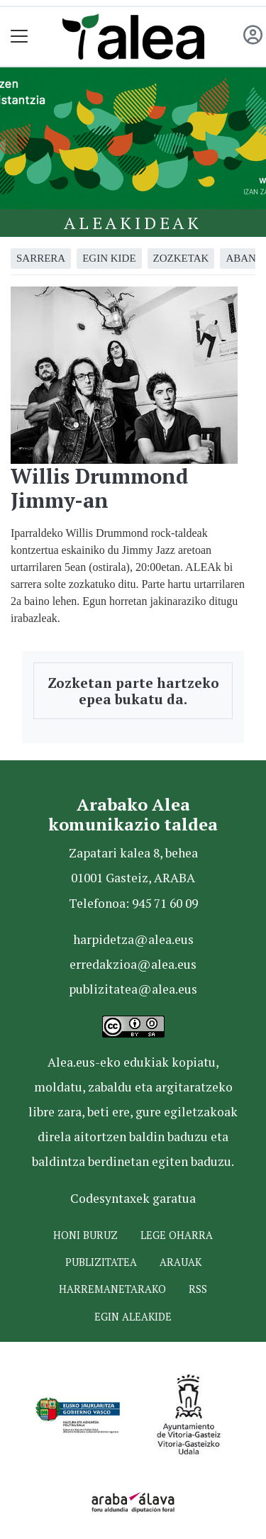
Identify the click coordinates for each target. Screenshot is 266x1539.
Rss (198, 1289)
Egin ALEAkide (133, 1316)
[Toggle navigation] (19, 36)
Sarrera (40, 258)
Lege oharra (176, 1235)
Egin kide (108, 258)
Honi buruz (85, 1235)
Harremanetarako (112, 1289)
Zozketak (181, 258)
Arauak (180, 1262)
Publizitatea (101, 1262)
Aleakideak (133, 222)
